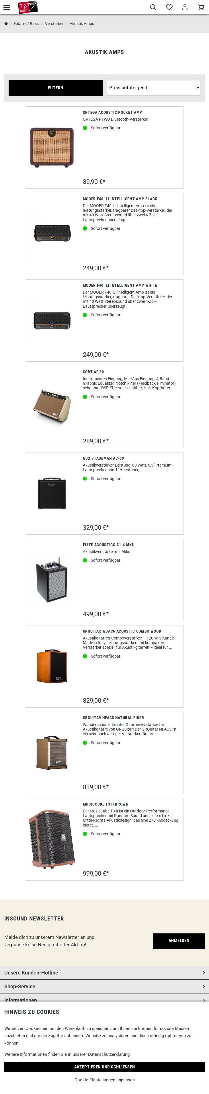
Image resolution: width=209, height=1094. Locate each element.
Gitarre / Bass (26, 23)
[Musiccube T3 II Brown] (52, 839)
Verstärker (54, 23)
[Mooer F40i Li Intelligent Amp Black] (52, 234)
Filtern (55, 87)
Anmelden (179, 940)
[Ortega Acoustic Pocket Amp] (52, 147)
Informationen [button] (20, 1000)
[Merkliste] (169, 8)
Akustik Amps (82, 23)
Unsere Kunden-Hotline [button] (31, 973)
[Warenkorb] (200, 8)
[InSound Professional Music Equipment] (6, 24)
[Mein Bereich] (185, 8)
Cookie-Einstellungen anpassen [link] (105, 1080)
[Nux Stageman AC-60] (52, 493)
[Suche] (153, 8)
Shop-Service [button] (19, 986)
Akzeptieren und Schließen (104, 1067)
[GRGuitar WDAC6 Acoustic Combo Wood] (52, 666)
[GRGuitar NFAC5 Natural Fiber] (52, 752)
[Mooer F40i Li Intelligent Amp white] (52, 320)
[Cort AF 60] (52, 407)
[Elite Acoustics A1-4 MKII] (52, 579)
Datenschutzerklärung (109, 1054)
